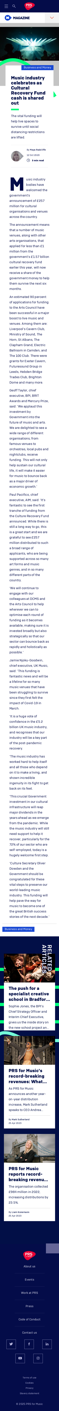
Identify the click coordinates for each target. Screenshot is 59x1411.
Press (29, 1306)
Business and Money (37, 67)
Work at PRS (29, 1293)
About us (29, 1266)
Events (29, 1279)
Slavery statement (29, 1393)
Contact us (29, 1332)
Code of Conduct (30, 1319)
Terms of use (30, 1378)
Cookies (29, 1383)
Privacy (30, 1388)
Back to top (52, 1250)
